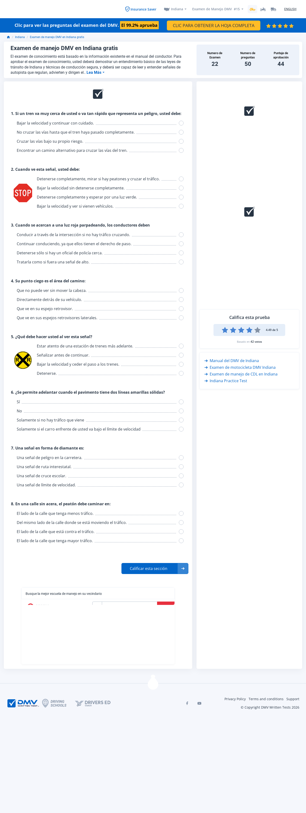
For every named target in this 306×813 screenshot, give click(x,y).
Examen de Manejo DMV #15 (216, 8)
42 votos (256, 341)
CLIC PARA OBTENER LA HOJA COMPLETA (213, 25)
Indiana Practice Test (225, 380)
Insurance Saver (143, 8)
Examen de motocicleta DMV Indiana (240, 367)
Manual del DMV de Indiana (231, 360)
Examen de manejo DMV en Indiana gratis (57, 36)
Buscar (166, 606)
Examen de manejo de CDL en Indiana (241, 373)
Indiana (177, 8)
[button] (154, 567)
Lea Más (94, 71)
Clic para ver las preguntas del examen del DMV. (87, 25)
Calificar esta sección (148, 568)
